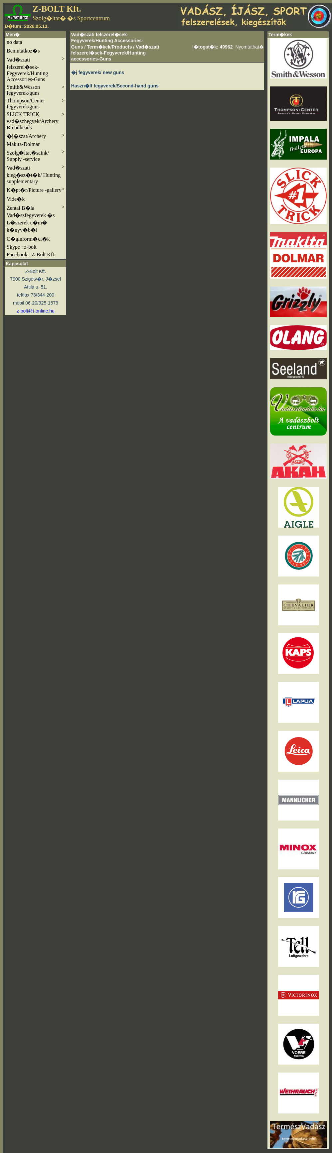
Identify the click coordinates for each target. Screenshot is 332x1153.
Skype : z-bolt (22, 247)
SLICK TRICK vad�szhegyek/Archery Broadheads (36, 120)
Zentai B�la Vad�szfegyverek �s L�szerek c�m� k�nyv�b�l (36, 218)
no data (14, 42)
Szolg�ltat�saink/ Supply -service (36, 155)
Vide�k (16, 199)
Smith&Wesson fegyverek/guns (36, 90)
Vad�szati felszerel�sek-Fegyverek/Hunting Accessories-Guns (36, 69)
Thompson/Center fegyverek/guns (36, 103)
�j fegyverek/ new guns (97, 72)
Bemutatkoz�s (23, 51)
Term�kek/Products (109, 47)
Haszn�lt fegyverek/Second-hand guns (115, 85)
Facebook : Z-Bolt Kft (30, 254)
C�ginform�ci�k (28, 239)
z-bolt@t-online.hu (36, 311)
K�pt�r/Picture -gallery (36, 189)
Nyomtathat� (249, 47)
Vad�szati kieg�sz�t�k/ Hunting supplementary (36, 174)
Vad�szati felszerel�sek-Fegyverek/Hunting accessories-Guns (115, 53)
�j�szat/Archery (36, 135)
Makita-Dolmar (23, 144)
